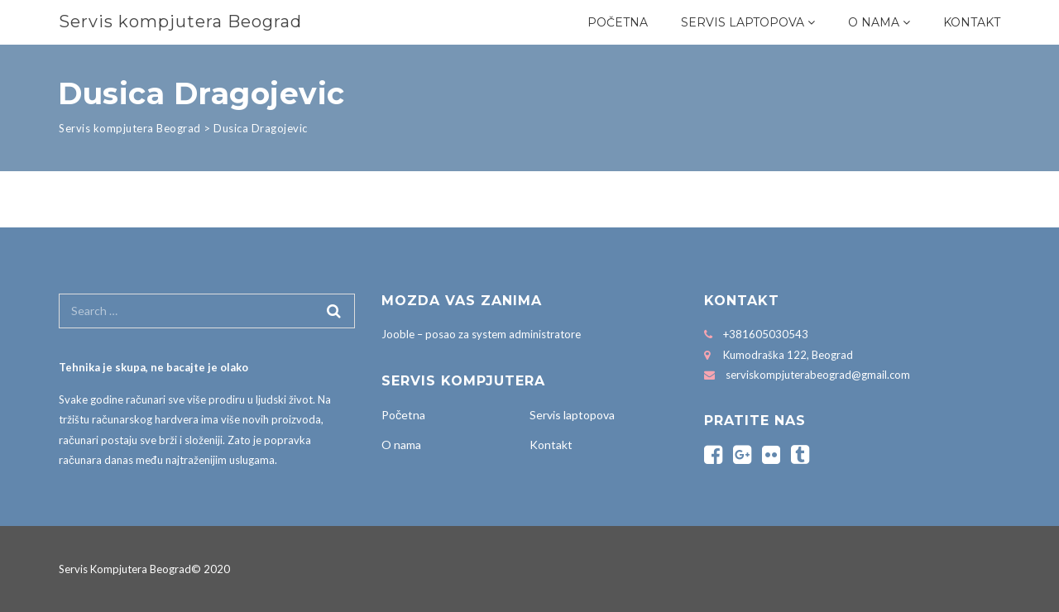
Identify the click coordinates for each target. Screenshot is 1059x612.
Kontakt (971, 22)
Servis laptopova (742, 22)
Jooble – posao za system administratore (481, 334)
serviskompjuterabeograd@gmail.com (818, 374)
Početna (617, 22)
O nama (873, 22)
